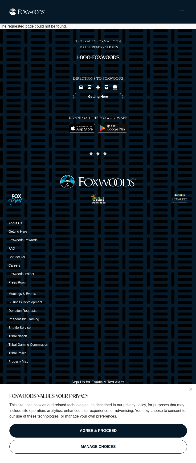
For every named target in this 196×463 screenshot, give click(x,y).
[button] (190, 389)
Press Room (17, 282)
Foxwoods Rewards (22, 240)
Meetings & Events (22, 294)
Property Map (18, 361)
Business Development (25, 302)
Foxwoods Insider (21, 274)
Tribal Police (17, 353)
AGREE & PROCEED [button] (98, 431)
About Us (15, 223)
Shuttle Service (19, 327)
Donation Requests (22, 311)
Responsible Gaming (23, 319)
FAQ (11, 248)
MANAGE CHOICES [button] (98, 447)
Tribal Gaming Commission (28, 344)
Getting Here (17, 231)
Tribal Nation (17, 336)
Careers (14, 265)
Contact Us (16, 257)
